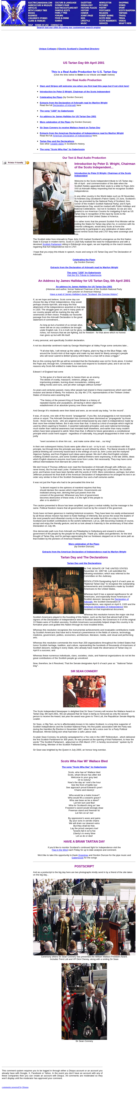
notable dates (57, 144)
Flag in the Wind (60, 850)
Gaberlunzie (78, 857)
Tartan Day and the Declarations (57, 141)
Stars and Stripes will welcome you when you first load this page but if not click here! (84, 86)
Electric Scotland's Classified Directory (78, 48)
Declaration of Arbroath (64, 105)
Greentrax (83, 855)
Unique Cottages (47, 48)
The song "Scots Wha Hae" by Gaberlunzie (62, 149)
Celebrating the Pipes (51, 97)
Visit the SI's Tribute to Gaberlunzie (84, 275)
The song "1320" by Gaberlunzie (57, 111)
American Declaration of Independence (72, 135)
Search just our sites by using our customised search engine (69, 27)
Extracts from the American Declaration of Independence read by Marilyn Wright (82, 133)
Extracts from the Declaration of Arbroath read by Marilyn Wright (73, 102)
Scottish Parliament (52, 244)
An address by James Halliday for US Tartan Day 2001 (68, 116)
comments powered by (15, 1087)
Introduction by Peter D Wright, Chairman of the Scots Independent (75, 91)
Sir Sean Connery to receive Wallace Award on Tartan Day (70, 127)
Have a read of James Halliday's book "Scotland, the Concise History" (84, 294)
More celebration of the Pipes (55, 122)
